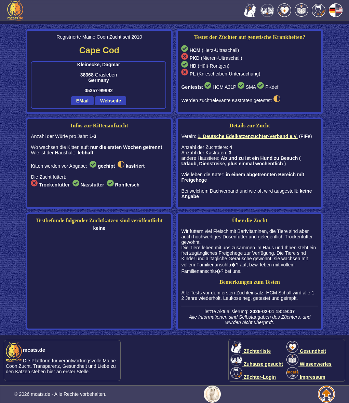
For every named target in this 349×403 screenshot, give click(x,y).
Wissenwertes (309, 364)
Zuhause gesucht (256, 364)
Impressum (305, 377)
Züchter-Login (253, 377)
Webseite (110, 100)
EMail (82, 100)
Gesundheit (306, 351)
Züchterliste (250, 351)
